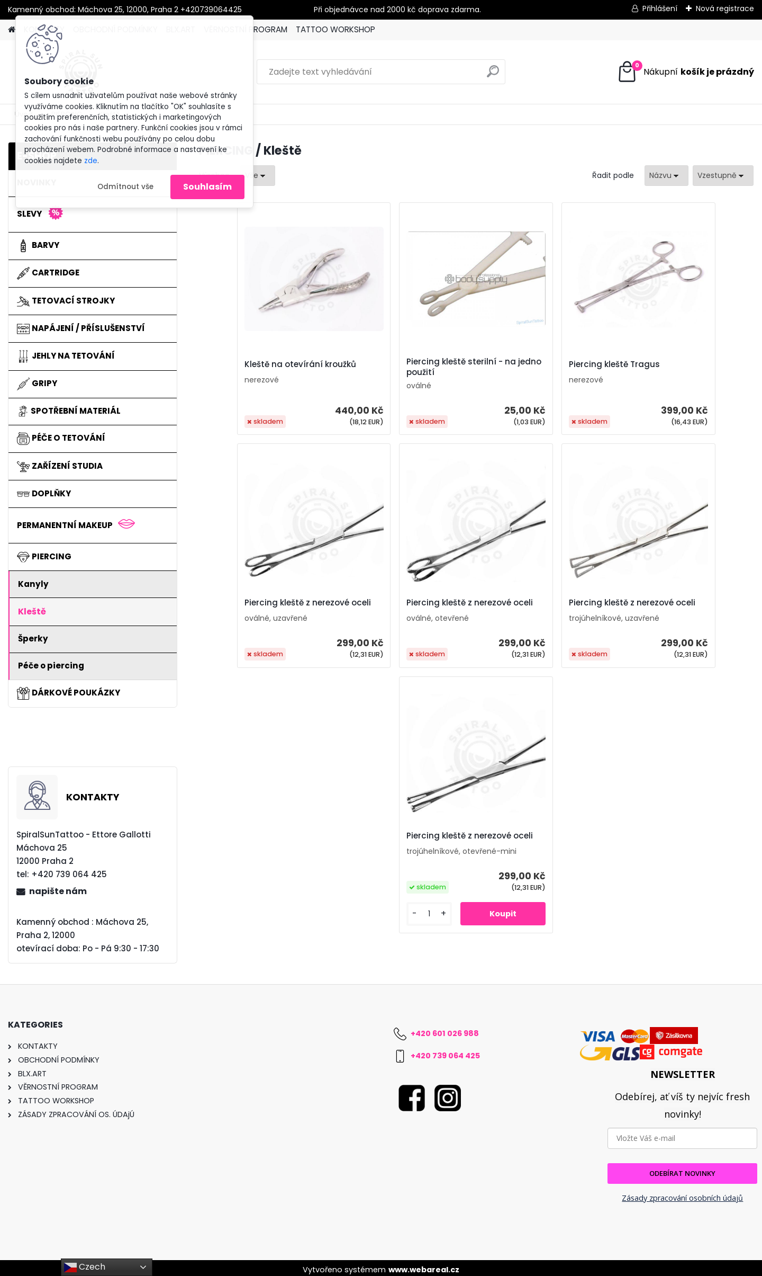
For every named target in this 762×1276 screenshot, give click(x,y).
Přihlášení (659, 8)
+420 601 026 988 (445, 1029)
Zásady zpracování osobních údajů (682, 1194)
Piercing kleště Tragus (533, 364)
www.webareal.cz (423, 1266)
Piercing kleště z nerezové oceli (679, 367)
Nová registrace (725, 8)
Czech (84, 1267)
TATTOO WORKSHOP (335, 29)
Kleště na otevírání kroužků (266, 364)
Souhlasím (207, 187)
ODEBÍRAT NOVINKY (682, 1169)
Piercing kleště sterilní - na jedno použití (403, 367)
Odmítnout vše (125, 187)
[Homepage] (11, 30)
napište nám (58, 891)
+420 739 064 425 (445, 1052)
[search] (493, 75)
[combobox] (666, 175)
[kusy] (578, 689)
